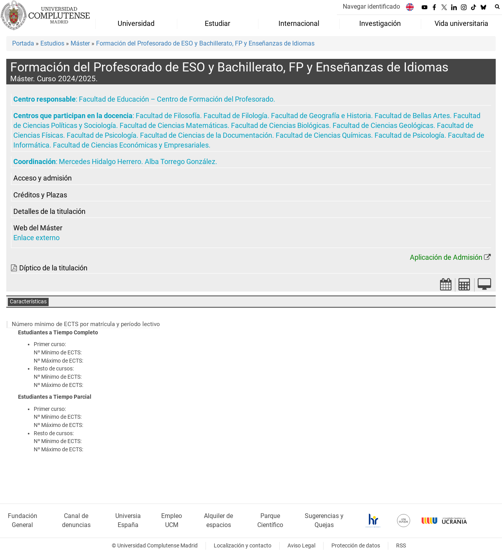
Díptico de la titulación (53, 268)
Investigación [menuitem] (380, 23)
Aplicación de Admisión (446, 257)
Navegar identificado (371, 6)
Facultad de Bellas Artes (412, 116)
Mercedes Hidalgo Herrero (100, 162)
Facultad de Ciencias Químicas (323, 135)
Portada (23, 43)
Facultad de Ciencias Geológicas (383, 126)
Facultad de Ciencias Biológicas (280, 126)
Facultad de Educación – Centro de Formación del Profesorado (176, 99)
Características (28, 301)
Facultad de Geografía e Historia (321, 116)
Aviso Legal (301, 545)
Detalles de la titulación (49, 211)
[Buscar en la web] (497, 7)
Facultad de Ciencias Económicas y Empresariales (131, 145)
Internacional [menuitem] (298, 23)
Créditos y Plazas (40, 195)
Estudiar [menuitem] (217, 23)
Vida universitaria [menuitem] (461, 23)
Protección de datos (355, 545)
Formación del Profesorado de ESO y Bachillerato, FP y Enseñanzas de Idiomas (205, 43)
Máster (80, 43)
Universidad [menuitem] (136, 23)
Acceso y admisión (42, 178)
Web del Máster (37, 228)
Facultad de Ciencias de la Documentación (206, 135)
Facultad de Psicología (101, 135)
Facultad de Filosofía (168, 116)
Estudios (52, 43)
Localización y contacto (242, 545)
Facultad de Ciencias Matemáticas (173, 126)
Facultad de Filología (235, 116)
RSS (401, 545)
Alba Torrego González (180, 162)
